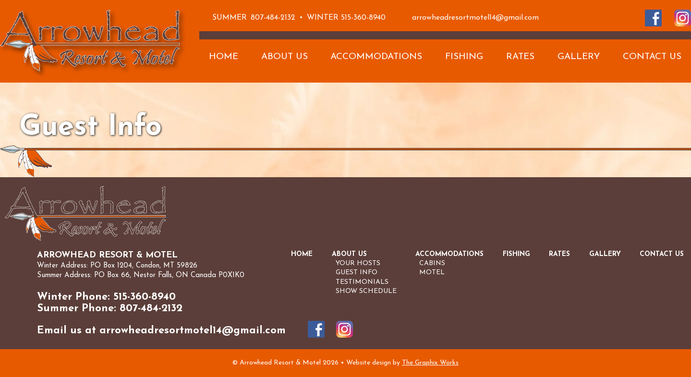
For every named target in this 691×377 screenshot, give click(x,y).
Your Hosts (358, 263)
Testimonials (362, 282)
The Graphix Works (430, 362)
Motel (432, 272)
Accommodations (376, 56)
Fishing (464, 56)
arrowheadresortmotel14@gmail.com (475, 18)
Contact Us (652, 56)
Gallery (579, 56)
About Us (284, 56)
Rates (520, 56)
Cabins (432, 263)
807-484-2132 (273, 18)
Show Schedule (366, 291)
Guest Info (356, 272)
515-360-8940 (363, 18)
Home (223, 56)
